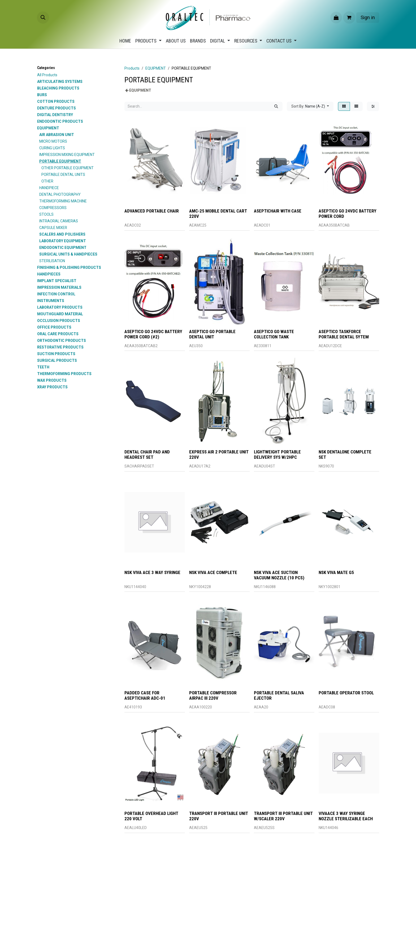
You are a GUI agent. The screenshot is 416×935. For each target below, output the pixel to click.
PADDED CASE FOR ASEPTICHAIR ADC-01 (144, 695)
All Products (47, 75)
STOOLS (46, 214)
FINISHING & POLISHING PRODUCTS (69, 267)
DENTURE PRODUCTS (56, 108)
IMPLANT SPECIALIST (56, 281)
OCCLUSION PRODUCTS (58, 320)
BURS (42, 95)
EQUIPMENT (48, 128)
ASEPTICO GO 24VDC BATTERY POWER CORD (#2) (153, 334)
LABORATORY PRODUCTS (60, 307)
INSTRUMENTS (50, 301)
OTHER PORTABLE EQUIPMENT (67, 168)
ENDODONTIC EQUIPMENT (62, 247)
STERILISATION (52, 261)
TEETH (43, 367)
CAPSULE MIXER (53, 228)
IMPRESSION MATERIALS (59, 287)
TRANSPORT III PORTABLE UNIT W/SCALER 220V (283, 816)
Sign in (368, 17)
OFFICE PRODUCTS (54, 327)
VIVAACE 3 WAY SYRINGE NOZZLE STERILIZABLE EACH (346, 816)
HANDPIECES (48, 274)
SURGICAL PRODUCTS (57, 360)
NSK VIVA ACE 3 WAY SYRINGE (152, 572)
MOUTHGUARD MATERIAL (60, 314)
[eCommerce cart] (349, 17)
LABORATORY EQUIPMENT (62, 241)
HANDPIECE (49, 188)
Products (132, 68)
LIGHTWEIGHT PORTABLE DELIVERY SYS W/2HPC (277, 454)
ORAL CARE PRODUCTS (58, 334)
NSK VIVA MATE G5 (336, 572)
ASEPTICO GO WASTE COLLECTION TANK (274, 334)
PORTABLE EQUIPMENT (60, 161)
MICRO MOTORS (53, 141)
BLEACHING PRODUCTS (58, 88)
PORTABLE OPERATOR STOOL (346, 692)
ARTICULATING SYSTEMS (60, 81)
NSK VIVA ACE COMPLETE (213, 572)
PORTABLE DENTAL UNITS (63, 174)
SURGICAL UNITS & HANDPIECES (68, 254)
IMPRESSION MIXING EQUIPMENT (67, 154)
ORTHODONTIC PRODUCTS (61, 340)
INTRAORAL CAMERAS (58, 221)
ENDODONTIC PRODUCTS (60, 121)
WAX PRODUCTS (52, 380)
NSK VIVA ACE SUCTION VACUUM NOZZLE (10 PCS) (279, 575)
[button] (43, 17)
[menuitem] (125, 40)
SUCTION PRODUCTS (56, 354)
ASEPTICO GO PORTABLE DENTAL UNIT (212, 334)
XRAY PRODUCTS (52, 387)
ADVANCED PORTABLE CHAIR (151, 211)
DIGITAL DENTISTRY (55, 115)
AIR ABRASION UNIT (56, 135)
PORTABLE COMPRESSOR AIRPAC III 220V (213, 695)
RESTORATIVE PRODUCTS (60, 347)
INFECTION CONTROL (56, 294)
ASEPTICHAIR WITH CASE (277, 211)
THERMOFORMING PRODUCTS (64, 374)
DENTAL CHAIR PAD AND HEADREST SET (147, 454)
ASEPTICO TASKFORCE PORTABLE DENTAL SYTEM (344, 334)
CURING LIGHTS (52, 148)
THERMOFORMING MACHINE (63, 201)
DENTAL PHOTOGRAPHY (60, 194)
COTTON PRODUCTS (56, 101)
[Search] (276, 106)
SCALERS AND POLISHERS (62, 234)
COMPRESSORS (53, 208)
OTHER (47, 181)
